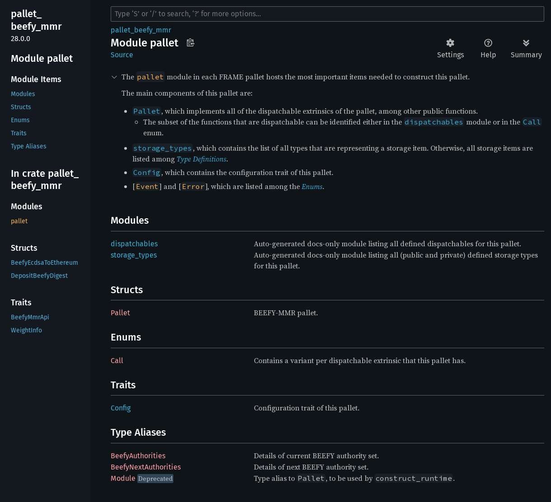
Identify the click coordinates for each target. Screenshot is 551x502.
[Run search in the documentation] (327, 14)
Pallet (120, 313)
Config (121, 408)
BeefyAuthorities (138, 455)
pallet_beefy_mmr (141, 30)
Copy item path (190, 42)
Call (117, 360)
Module (123, 478)
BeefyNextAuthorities (146, 467)
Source (122, 55)
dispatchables (134, 243)
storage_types (134, 255)
